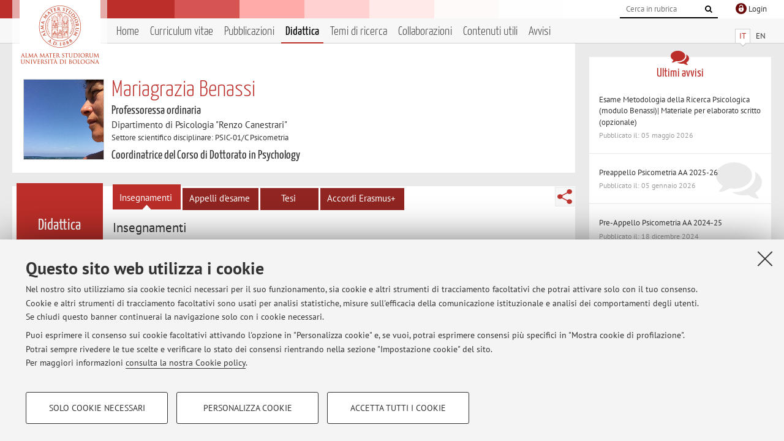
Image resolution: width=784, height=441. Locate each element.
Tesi (288, 198)
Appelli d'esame (219, 198)
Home (127, 31)
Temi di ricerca (358, 31)
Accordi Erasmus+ (361, 198)
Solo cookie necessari (97, 407)
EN (761, 36)
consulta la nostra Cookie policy (186, 362)
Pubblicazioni (249, 31)
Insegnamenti (145, 197)
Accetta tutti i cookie (398, 407)
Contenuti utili (490, 31)
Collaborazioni (425, 31)
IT (742, 36)
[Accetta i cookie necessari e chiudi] (765, 258)
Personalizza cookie (247, 407)
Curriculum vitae (181, 31)
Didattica (302, 31)
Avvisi (540, 31)
